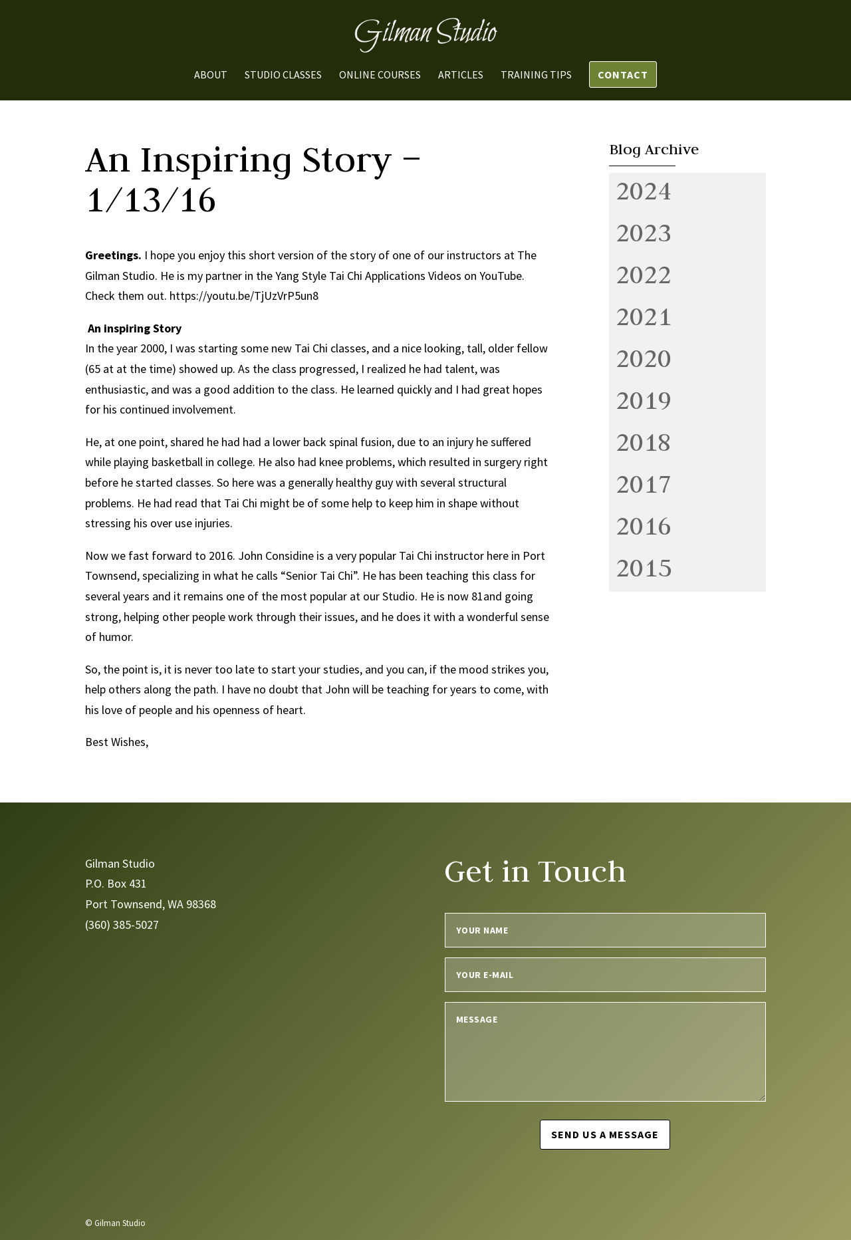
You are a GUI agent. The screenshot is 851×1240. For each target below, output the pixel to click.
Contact (623, 74)
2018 (643, 441)
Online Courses (380, 75)
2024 (643, 190)
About (210, 75)
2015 (643, 567)
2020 (643, 357)
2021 (643, 315)
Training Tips (536, 75)
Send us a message (605, 1134)
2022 (643, 274)
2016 (643, 525)
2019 (643, 399)
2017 (643, 483)
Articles (460, 75)
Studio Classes (283, 75)
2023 (643, 232)
